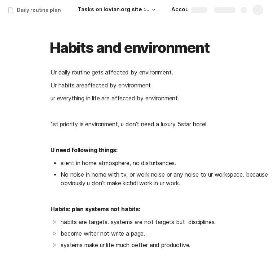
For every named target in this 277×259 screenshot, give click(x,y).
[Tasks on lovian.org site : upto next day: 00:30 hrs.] (117, 10)
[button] (153, 9)
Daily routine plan (39, 10)
